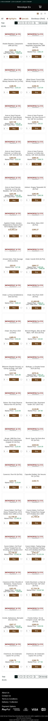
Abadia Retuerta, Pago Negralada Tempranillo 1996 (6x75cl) (35, 45)
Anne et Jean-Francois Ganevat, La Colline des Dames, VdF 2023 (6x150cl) (35, 153)
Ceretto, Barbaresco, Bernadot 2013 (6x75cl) (12, 619)
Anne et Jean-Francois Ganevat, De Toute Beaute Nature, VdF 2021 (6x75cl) (13, 117)
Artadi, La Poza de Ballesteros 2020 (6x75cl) (12, 296)
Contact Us (6, 696)
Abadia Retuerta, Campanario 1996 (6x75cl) (13, 44)
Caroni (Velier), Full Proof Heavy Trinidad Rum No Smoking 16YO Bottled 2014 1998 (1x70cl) (12, 548)
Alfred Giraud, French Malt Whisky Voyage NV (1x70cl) (35, 80)
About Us (5, 693)
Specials (25, 18)
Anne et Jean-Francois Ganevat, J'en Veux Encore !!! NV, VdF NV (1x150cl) (35, 117)
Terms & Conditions (9, 699)
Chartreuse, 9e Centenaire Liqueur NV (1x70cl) (13, 655)
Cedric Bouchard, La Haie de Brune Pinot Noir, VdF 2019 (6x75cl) (35, 584)
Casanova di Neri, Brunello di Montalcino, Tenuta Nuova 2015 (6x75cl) (13, 584)
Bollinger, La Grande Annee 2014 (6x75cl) (35, 367)
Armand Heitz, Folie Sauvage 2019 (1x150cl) (13, 260)
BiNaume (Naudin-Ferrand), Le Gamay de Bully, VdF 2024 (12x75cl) (12, 368)
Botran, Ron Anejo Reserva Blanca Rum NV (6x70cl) (12, 403)
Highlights (12, 18)
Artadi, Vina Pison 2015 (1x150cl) (13, 332)
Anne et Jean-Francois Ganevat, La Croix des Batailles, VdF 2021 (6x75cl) (12, 189)
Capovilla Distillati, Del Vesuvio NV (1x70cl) (35, 475)
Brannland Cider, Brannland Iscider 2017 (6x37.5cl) (35, 403)
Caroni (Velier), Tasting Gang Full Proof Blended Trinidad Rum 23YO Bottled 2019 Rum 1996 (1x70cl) (35, 548)
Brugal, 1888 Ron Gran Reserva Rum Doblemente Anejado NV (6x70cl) (13, 440)
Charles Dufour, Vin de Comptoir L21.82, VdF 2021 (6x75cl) (35, 620)
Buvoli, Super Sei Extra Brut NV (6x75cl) (35, 439)
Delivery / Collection (10, 702)
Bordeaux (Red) (38, 19)
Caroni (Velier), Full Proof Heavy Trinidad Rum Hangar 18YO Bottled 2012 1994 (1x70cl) (35, 512)
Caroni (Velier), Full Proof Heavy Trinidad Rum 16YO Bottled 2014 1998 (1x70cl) (13, 512)
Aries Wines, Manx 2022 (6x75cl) (35, 224)
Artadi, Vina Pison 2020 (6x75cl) (35, 296)
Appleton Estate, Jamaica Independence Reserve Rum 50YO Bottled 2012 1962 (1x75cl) (13, 225)
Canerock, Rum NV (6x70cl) (12, 474)
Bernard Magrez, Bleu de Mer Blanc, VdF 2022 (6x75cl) (35, 332)
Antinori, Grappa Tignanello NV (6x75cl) (35, 188)
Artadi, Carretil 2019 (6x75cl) (35, 259)
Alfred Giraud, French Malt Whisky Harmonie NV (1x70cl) (12, 80)
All (2, 19)
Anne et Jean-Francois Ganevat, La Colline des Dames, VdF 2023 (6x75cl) (13, 153)
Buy (14, 57)
